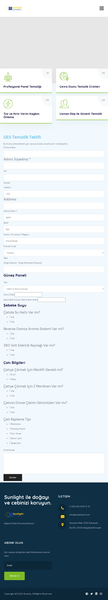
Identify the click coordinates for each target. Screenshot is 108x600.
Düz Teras (16, 433)
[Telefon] (54, 193)
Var (12, 317)
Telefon (7, 187)
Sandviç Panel (18, 428)
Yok (13, 321)
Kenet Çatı (16, 438)
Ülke (6, 258)
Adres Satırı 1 (10, 211)
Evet (13, 374)
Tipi (5, 282)
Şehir (6, 222)
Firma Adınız (10, 147)
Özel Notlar (9, 450)
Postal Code (10, 246)
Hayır (13, 379)
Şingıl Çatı (16, 443)
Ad (5, 170)
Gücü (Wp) (9, 294)
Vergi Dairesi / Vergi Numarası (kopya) (23, 262)
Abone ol (14, 576)
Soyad (7, 182)
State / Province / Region (16, 234)
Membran (16, 424)
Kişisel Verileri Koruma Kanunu (19, 523)
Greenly (27, 593)
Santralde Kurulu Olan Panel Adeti (21, 299)
